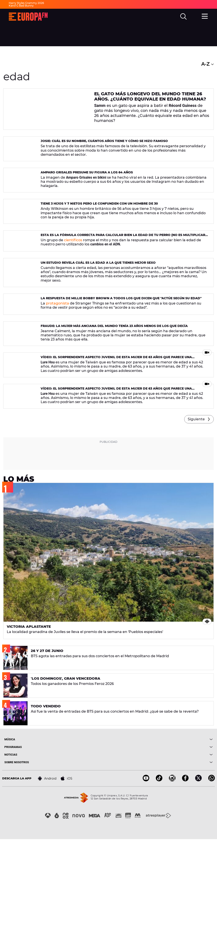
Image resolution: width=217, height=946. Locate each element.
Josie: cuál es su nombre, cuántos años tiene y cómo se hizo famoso (104, 150)
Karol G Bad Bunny (21, 5)
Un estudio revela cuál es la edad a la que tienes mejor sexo (98, 317)
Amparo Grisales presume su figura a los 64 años (87, 191)
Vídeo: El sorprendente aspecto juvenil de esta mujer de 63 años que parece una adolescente (116, 444)
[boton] (161, 846)
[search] (183, 16)
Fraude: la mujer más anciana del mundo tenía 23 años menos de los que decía (114, 401)
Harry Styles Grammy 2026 (26, 3)
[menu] (205, 16)
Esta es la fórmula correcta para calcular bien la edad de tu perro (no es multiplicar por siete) (123, 277)
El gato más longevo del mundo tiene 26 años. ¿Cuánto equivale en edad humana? (150, 96)
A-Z (207, 64)
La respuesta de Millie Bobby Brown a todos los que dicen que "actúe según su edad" (121, 359)
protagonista (57, 364)
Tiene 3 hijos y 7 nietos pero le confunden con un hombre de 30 (99, 233)
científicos (73, 280)
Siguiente (196, 526)
